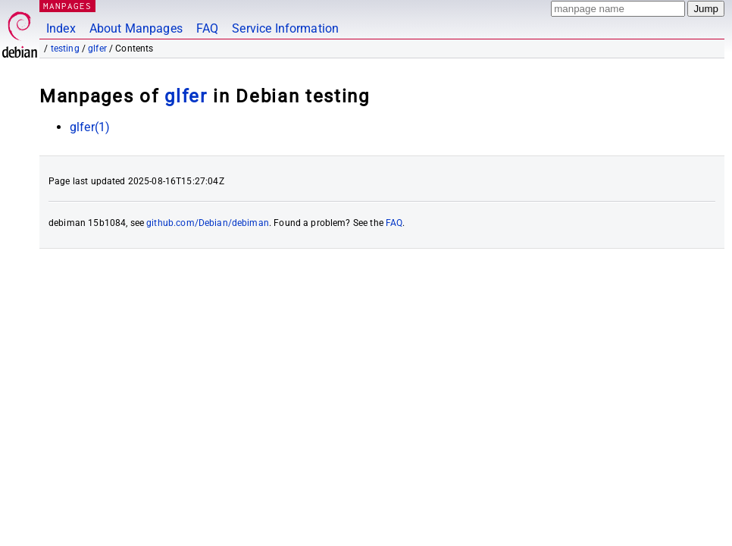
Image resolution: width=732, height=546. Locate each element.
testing (65, 48)
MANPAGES (67, 6)
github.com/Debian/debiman (207, 223)
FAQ (207, 28)
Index (61, 28)
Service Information (285, 28)
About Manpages (136, 28)
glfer (97, 48)
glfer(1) (90, 127)
